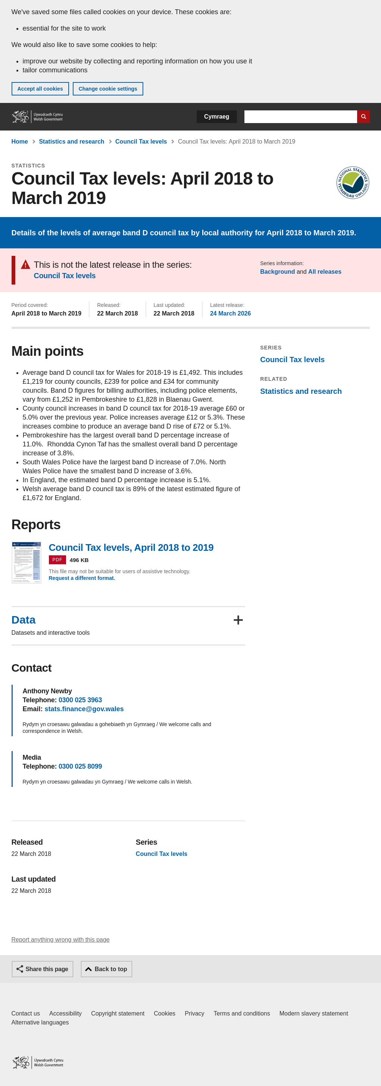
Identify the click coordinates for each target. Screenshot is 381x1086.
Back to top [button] (111, 969)
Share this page (47, 969)
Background (277, 272)
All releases (324, 272)
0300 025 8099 (80, 766)
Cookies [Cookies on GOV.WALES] (164, 1013)
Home (20, 141)
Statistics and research (71, 141)
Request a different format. (82, 578)
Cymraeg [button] (216, 116)
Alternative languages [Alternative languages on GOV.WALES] (40, 1022)
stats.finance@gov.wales (84, 709)
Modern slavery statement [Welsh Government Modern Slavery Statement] (313, 1013)
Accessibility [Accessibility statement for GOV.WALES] (65, 1013)
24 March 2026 (230, 313)
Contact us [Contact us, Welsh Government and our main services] (26, 1013)
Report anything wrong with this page (61, 939)
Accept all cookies (40, 89)
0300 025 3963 (80, 700)
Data (24, 620)
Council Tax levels (141, 141)
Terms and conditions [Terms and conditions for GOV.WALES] (242, 1013)
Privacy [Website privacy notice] (194, 1013)
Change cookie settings (108, 89)
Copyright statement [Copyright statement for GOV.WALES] (117, 1013)
